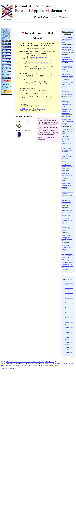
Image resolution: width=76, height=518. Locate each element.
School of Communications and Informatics (19, 362)
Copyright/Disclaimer (7, 368)
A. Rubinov (43, 68)
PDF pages (46, 137)
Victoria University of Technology (43, 362)
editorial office (58, 365)
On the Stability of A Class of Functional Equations (67, 212)
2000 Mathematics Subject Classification (32, 109)
